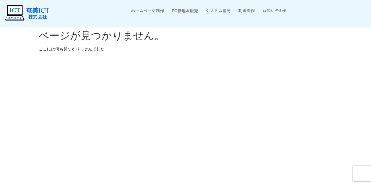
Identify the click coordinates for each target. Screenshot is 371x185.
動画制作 (246, 11)
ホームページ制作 (147, 11)
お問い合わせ (275, 11)
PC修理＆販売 (185, 11)
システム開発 (218, 11)
